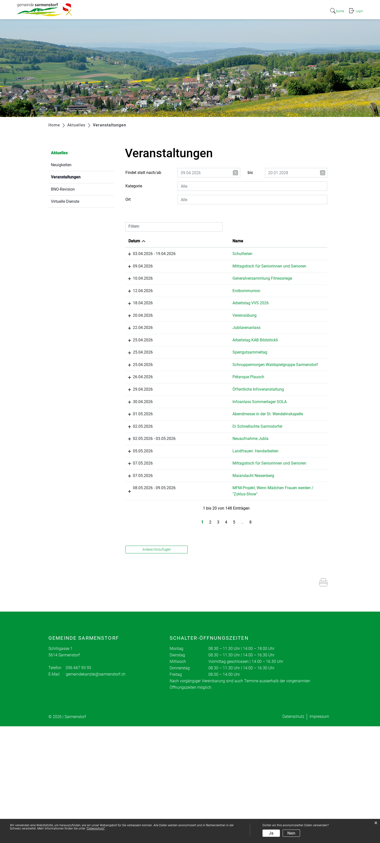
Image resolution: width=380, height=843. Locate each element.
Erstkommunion (191, 302)
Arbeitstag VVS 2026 (195, 314)
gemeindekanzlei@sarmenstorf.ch (95, 791)
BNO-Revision (63, 189)
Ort (128, 199)
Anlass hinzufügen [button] (156, 666)
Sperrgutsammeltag (194, 381)
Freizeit (299, 10)
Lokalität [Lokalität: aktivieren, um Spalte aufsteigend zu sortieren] (246, 241)
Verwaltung (250, 10)
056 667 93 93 (78, 784)
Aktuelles (179, 10)
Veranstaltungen (77, 176)
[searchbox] (252, 186)
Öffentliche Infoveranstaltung (202, 441)
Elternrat (292, 604)
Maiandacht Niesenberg (198, 586)
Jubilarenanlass (191, 344)
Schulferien (187, 253)
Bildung (277, 10)
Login (359, 10)
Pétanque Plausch (193, 423)
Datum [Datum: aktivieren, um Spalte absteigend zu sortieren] (134, 241)
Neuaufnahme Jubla (195, 526)
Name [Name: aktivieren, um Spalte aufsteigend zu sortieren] (182, 241)
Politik (225, 10)
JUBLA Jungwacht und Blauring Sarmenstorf (301, 459)
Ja (271, 833)
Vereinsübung (189, 326)
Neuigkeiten (61, 164)
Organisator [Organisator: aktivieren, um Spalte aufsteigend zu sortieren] (295, 241)
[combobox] (252, 186)
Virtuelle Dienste (65, 201)
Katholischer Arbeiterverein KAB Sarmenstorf (301, 363)
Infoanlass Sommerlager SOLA (204, 453)
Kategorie (133, 186)
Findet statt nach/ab (143, 172)
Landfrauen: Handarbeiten (200, 550)
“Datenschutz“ (95, 828)
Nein (291, 833)
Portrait (204, 10)
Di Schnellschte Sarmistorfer (202, 502)
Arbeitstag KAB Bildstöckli (200, 357)
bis (250, 172)
